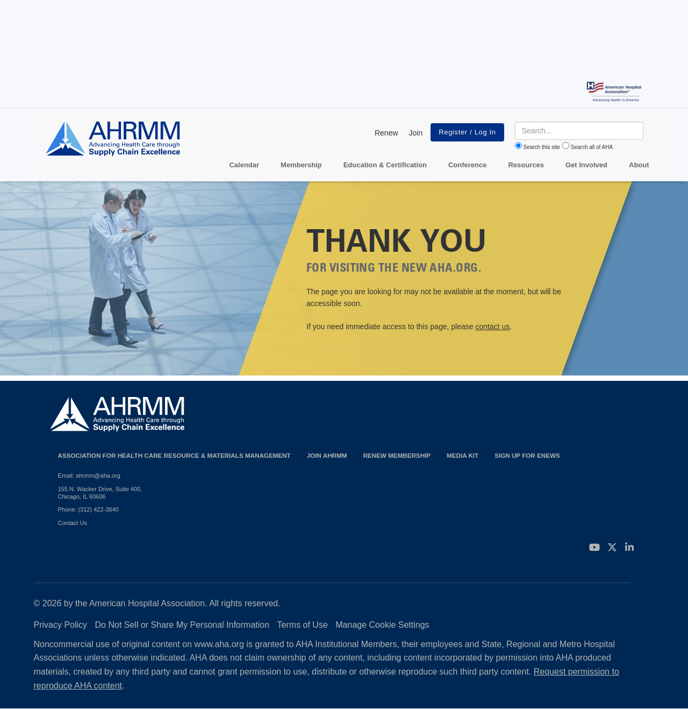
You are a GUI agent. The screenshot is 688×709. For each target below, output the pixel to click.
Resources (525, 165)
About (639, 165)
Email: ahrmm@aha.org (89, 475)
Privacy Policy (61, 624)
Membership (301, 165)
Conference (467, 165)
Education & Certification (385, 165)
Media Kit (462, 455)
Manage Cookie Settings (382, 624)
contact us (492, 326)
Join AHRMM (327, 455)
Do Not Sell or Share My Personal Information (182, 624)
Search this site (542, 147)
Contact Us (72, 523)
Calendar (244, 165)
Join (416, 133)
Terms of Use (302, 624)
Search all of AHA (592, 147)
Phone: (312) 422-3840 (88, 509)
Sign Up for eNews (527, 455)
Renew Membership (397, 455)
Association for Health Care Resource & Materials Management (174, 455)
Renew (386, 133)
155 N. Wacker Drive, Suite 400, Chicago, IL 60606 (100, 493)
